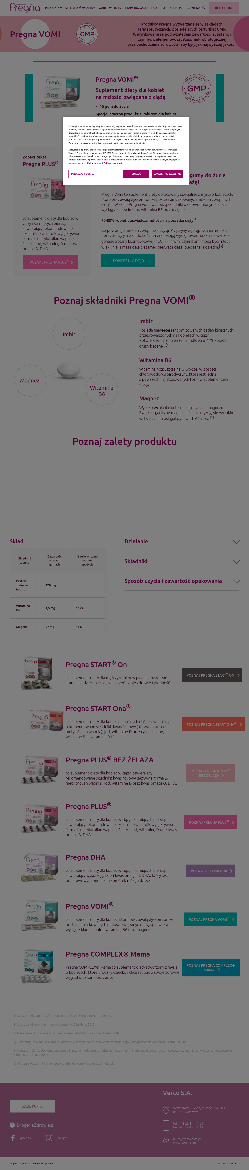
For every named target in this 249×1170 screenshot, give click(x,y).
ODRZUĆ (136, 174)
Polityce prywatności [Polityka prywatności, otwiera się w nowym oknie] (113, 163)
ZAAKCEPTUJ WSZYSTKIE (167, 174)
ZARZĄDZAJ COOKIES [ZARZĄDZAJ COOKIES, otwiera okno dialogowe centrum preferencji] (82, 174)
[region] (126, 151)
